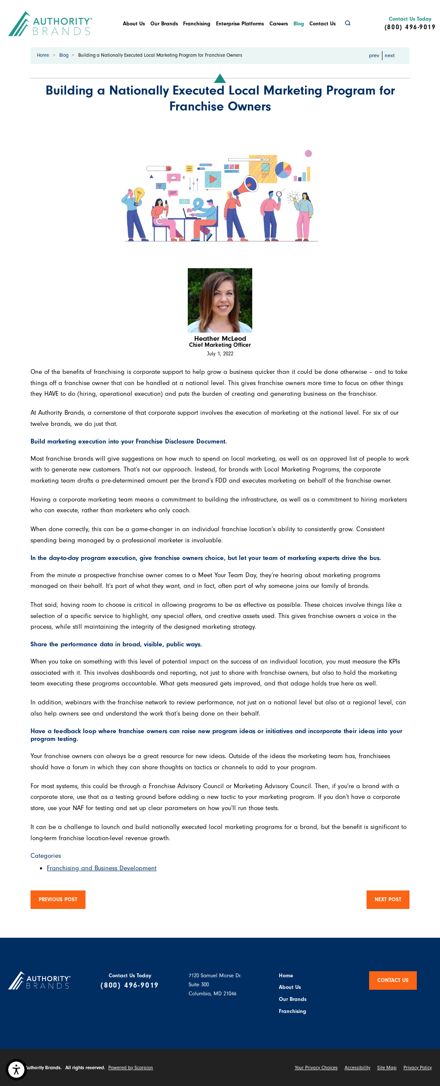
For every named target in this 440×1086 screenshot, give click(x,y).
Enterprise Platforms (240, 24)
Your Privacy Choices (316, 1068)
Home (43, 55)
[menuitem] (133, 23)
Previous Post (58, 899)
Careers (278, 24)
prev (371, 54)
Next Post (388, 899)
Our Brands (164, 24)
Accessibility (357, 1068)
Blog (298, 24)
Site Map (387, 1068)
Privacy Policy (417, 1068)
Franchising (197, 24)
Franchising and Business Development (101, 868)
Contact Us (322, 24)
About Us (134, 24)
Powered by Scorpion (130, 1068)
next (392, 54)
